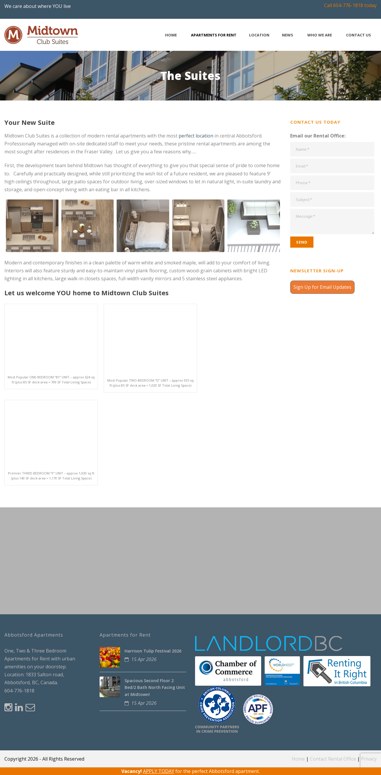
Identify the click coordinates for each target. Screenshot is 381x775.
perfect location (196, 135)
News (287, 35)
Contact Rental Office (333, 759)
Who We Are (319, 35)
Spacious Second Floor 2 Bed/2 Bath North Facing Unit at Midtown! (155, 687)
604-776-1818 (19, 690)
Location (259, 35)
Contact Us (358, 35)
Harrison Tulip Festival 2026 (153, 651)
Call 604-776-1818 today (350, 5)
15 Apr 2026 (144, 659)
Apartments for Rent (213, 35)
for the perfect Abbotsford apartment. (190, 771)
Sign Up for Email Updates (322, 287)
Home (171, 35)
